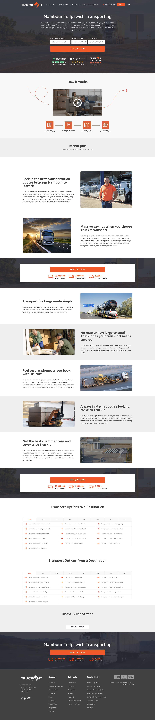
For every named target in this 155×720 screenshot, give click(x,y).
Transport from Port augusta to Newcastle (39, 524)
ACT (111, 520)
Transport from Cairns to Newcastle (38, 548)
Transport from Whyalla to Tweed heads (75, 529)
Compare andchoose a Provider (87, 131)
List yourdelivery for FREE (49, 131)
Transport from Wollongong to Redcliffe (39, 582)
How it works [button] (63, 4)
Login (70, 704)
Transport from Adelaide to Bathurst (38, 538)
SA (84, 520)
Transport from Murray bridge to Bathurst (112, 529)
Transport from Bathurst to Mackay (74, 577)
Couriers (90, 708)
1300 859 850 (109, 4)
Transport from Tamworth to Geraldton (75, 587)
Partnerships (53, 704)
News (50, 697)
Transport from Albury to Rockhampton (75, 582)
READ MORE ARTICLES (77, 627)
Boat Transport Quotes (94, 693)
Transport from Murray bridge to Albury (75, 538)
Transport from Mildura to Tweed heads (75, 533)
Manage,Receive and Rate (105, 131)
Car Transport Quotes (94, 686)
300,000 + (79, 275)
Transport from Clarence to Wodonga (74, 597)
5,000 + (98, 275)
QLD (43, 520)
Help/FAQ (71, 697)
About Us (52, 683)
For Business (75, 4)
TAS (97, 520)
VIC (57, 520)
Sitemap (70, 693)
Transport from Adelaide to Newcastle (39, 543)
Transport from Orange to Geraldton (38, 601)
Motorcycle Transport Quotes (96, 697)
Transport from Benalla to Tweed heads (111, 533)
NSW (29, 520)
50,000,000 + (60, 275)
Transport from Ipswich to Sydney (74, 543)
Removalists (91, 704)
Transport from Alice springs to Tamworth (39, 529)
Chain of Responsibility (75, 700)
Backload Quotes (92, 683)
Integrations (52, 708)
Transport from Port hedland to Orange (39, 533)
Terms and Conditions (56, 686)
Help (129, 4)
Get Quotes (71, 686)
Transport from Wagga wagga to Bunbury (39, 587)
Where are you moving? (57, 38)
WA (70, 520)
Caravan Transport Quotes (95, 690)
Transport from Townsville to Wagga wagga (112, 524)
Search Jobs (50, 4)
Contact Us (52, 700)
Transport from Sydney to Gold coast (110, 577)
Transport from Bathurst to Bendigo (38, 592)
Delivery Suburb (93, 38)
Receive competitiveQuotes (68, 131)
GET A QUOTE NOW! (77, 49)
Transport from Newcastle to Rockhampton (112, 597)
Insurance (52, 693)
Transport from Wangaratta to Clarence (75, 524)
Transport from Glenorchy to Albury (110, 543)
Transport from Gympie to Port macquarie (112, 538)
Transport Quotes (93, 700)
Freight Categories (90, 4)
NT (125, 520)
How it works (72, 683)
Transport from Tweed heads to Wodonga (112, 587)
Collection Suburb (77, 38)
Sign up (77, 704)
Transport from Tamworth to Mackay (74, 592)
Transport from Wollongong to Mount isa (111, 592)
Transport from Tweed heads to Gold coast (112, 582)
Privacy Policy (53, 690)
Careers (51, 711)
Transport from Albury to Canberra (38, 597)
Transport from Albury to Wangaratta (38, 577)
